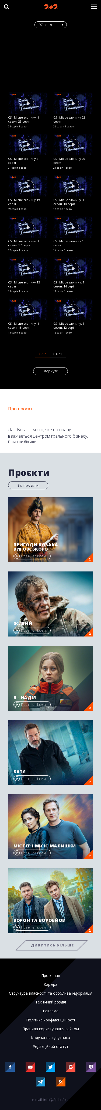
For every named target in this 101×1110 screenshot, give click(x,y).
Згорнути (50, 371)
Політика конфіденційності (50, 1020)
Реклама (50, 1011)
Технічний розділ (50, 1002)
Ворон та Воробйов (39, 920)
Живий (22, 623)
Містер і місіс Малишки (44, 846)
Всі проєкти (28, 485)
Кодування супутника (50, 1037)
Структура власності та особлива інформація (50, 993)
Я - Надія (24, 697)
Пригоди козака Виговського (35, 547)
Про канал (50, 975)
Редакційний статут (50, 1046)
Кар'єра (50, 984)
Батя (19, 772)
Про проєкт (20, 409)
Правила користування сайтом (50, 1028)
